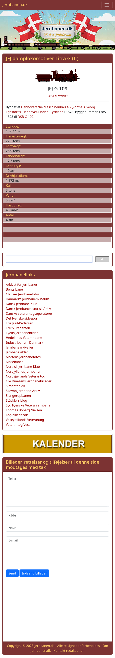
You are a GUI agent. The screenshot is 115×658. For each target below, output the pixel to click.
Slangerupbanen (18, 395)
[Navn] (57, 528)
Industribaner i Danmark (24, 342)
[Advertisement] (57, 610)
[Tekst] (57, 491)
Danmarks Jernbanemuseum (27, 299)
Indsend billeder (34, 573)
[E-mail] (57, 540)
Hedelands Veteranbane (24, 337)
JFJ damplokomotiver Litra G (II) (42, 58)
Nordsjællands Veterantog (25, 376)
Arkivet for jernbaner (21, 284)
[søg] (49, 259)
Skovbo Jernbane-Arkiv (23, 391)
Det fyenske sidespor (21, 318)
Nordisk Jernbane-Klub (23, 366)
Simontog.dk (15, 386)
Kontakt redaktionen (68, 650)
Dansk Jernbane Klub (21, 304)
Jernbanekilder (17, 352)
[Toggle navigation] (107, 5)
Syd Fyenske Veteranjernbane (28, 405)
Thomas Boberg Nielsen (24, 410)
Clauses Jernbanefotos (23, 294)
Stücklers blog (16, 400)
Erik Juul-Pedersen (19, 323)
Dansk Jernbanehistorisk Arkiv (28, 308)
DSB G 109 (25, 116)
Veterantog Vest (18, 424)
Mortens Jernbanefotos (23, 357)
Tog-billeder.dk (17, 415)
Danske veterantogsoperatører (29, 313)
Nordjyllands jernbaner (23, 371)
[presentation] (36, 557)
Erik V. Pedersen (18, 328)
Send (12, 573)
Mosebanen (15, 362)
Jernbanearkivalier (19, 347)
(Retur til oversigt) (57, 96)
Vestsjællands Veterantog (25, 420)
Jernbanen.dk (15, 4)
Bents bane (14, 289)
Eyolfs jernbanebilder (22, 333)
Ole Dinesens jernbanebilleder (28, 381)
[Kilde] (57, 515)
